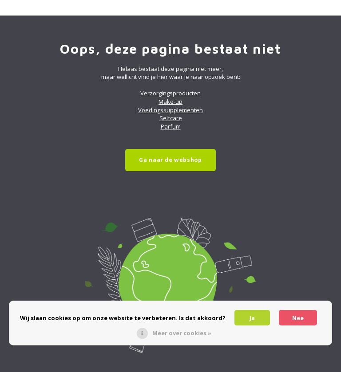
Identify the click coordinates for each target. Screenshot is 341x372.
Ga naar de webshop (170, 160)
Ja (252, 318)
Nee (298, 318)
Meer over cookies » (181, 333)
